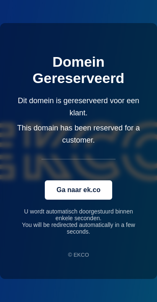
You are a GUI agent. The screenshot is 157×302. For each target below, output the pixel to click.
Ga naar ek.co (78, 189)
